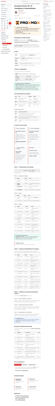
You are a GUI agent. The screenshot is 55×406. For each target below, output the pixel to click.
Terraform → (31, 155)
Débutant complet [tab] (18, 364)
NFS (27, 76)
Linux (23, 58)
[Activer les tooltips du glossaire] (17, 16)
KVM (24, 33)
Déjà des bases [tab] (24, 364)
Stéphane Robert (21, 10)
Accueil (2, 6)
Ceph (29, 76)
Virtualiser (18, 3)
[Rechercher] (25, 1)
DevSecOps (3, 1)
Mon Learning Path (4, 8)
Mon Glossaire (3, 14)
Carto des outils (4, 16)
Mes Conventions (4, 10)
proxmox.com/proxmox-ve (24, 395)
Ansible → (35, 155)
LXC (29, 33)
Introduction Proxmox (24, 370)
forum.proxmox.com (21, 398)
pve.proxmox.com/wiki (25, 397)
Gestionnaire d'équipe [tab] (32, 364)
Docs (15, 3)
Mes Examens (3, 12)
